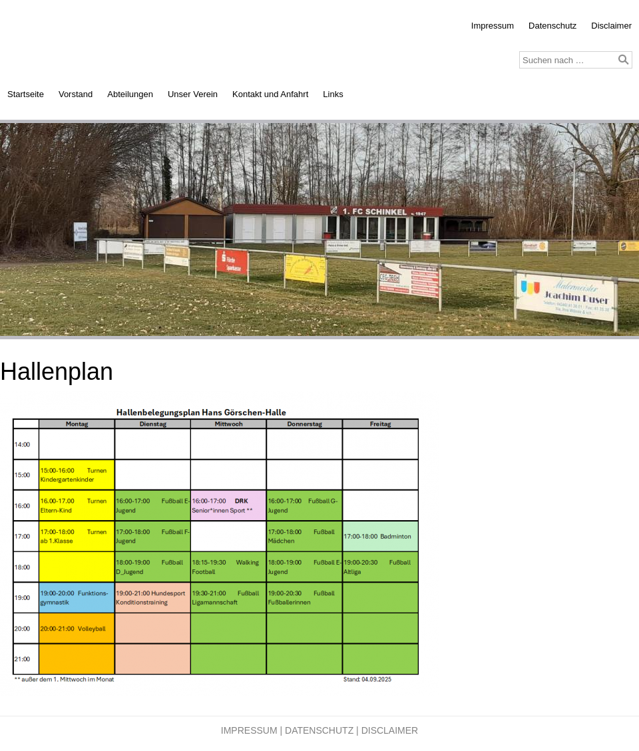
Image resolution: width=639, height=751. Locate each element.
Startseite (25, 94)
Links (333, 94)
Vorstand (76, 94)
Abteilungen (130, 94)
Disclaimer (611, 26)
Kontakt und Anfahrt (270, 94)
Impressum (492, 26)
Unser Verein (193, 94)
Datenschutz (552, 26)
